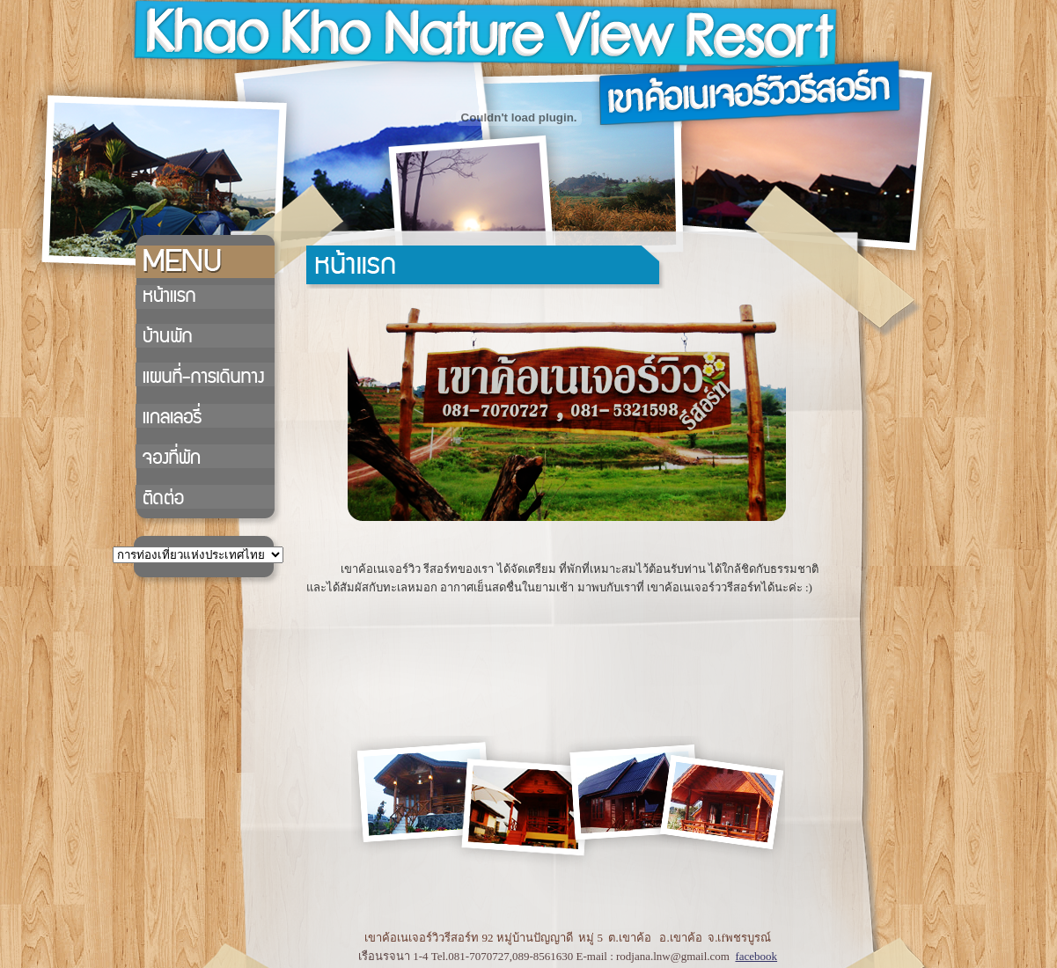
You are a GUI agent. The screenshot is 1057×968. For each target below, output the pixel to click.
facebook (756, 956)
